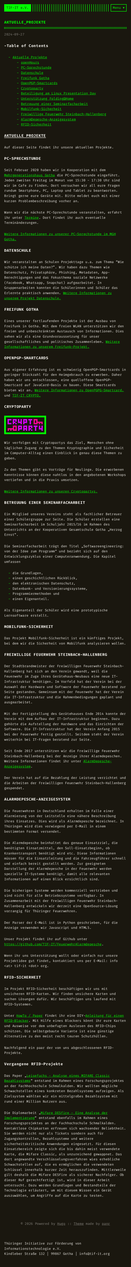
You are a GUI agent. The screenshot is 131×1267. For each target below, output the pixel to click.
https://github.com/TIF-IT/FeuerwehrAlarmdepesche (53, 944)
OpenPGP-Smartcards (39, 83)
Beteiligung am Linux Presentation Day (58, 93)
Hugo (61, 1223)
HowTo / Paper (29, 1015)
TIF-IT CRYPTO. (26, 395)
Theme (79, 1223)
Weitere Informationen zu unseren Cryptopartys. (50, 491)
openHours (30, 62)
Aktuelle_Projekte (25, 22)
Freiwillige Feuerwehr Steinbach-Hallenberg (63, 114)
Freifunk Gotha (35, 78)
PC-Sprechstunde (36, 67)
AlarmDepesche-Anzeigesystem (48, 119)
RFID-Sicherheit (36, 124)
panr (106, 1223)
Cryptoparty (32, 88)
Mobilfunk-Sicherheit (41, 109)
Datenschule (32, 73)
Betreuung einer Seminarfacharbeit (54, 104)
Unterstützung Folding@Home (47, 98)
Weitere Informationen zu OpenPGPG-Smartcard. (79, 390)
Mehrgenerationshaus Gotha (29, 175)
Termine (32, 217)
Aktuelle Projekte (30, 57)
